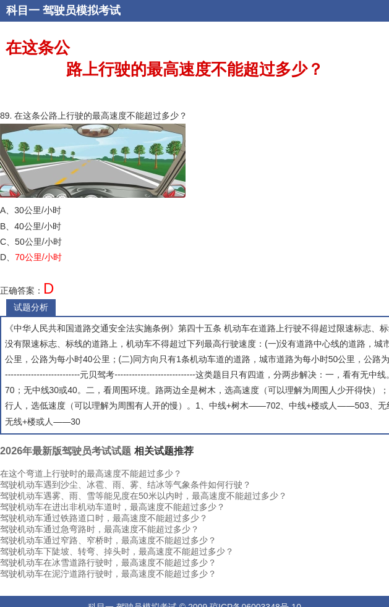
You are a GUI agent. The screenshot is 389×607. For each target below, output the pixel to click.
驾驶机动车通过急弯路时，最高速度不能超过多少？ (99, 529)
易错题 (370, 32)
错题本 (128, 32)
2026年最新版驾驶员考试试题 (65, 450)
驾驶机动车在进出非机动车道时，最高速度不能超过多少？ (112, 507)
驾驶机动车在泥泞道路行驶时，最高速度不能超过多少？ (108, 574)
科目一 (23, 10)
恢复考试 (337, 32)
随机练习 (225, 32)
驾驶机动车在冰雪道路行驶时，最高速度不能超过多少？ (108, 562)
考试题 (156, 32)
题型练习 (300, 32)
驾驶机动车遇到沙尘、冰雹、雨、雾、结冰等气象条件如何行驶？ (125, 485)
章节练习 (263, 32)
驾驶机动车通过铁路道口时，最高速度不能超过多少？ (104, 518)
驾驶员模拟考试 (82, 10)
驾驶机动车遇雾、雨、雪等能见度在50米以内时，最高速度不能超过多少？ (143, 496)
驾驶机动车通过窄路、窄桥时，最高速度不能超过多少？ (108, 540)
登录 (104, 32)
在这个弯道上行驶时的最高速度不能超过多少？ (91, 473)
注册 (84, 32)
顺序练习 (189, 32)
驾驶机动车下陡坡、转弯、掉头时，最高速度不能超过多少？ (117, 551)
